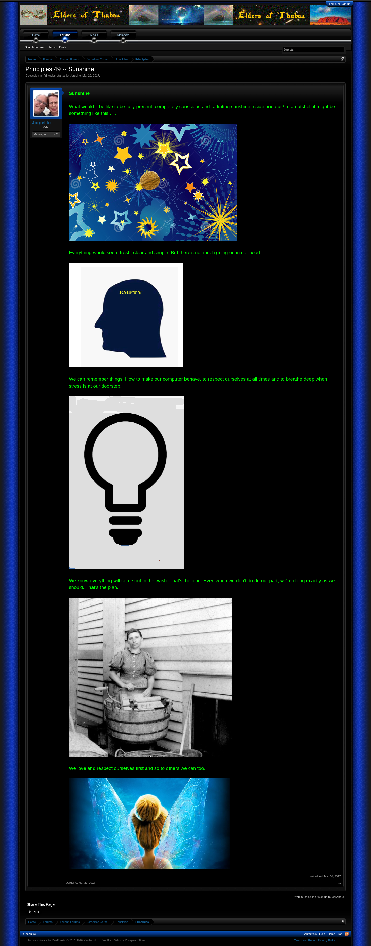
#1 (339, 882)
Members (123, 34)
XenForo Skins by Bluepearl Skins (123, 940)
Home (36, 34)
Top (340, 933)
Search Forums (34, 47)
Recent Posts (57, 47)
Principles (49, 75)
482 (56, 134)
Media (94, 34)
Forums (65, 34)
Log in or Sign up (339, 3)
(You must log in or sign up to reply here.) (320, 896)
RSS (347, 934)
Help (322, 933)
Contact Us (310, 933)
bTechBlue (29, 933)
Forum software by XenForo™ (64, 940)
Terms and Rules (305, 940)
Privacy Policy (326, 940)
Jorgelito (75, 75)
